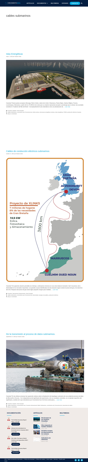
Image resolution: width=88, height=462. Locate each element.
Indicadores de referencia (46, 438)
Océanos (65, 3)
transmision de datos (67, 405)
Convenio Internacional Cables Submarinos (36, 405)
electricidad (35, 295)
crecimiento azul (21, 112)
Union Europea (20, 110)
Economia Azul (28, 112)
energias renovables (43, 295)
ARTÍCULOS (30, 3)
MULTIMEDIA (64, 413)
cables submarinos (12, 112)
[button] (75, 3)
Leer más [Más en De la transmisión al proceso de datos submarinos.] (59, 400)
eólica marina (36, 112)
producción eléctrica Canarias (74, 112)
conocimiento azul (21, 405)
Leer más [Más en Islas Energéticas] (67, 106)
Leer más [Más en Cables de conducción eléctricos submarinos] (55, 289)
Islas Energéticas (14, 54)
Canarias (10, 110)
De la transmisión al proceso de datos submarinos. (30, 334)
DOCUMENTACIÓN (14, 413)
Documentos (42, 3)
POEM (65, 112)
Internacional (15, 293)
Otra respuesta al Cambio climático (46, 425)
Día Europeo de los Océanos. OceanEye (46, 419)
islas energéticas (59, 112)
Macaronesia (22, 293)
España (14, 110)
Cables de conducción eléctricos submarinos (27, 151)
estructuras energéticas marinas (47, 112)
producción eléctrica (53, 295)
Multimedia (55, 3)
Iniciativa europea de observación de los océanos (47, 432)
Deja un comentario (12, 113)
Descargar (16, 424)
